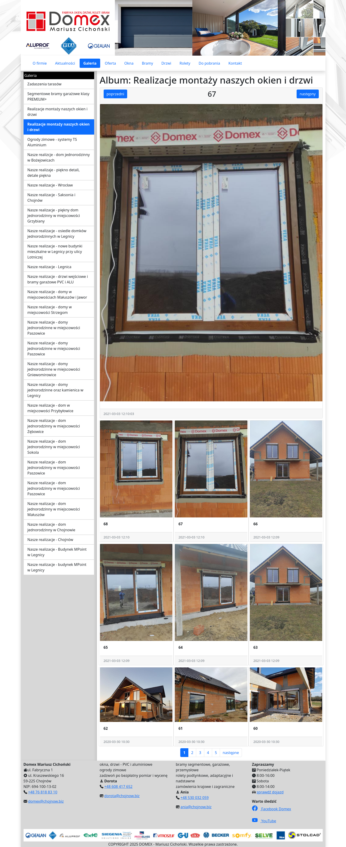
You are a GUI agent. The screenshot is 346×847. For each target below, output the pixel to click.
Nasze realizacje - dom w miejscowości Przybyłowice (50, 408)
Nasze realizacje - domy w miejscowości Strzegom (49, 309)
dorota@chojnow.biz (122, 795)
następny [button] (308, 93)
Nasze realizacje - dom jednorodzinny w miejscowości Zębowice (53, 426)
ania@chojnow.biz (196, 806)
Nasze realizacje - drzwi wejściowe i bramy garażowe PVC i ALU (57, 279)
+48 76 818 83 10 (42, 792)
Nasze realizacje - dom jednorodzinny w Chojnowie (51, 527)
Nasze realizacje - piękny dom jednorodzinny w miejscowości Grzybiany (53, 215)
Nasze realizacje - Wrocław (50, 185)
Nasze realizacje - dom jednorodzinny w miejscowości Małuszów (53, 509)
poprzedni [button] (115, 93)
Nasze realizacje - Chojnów (50, 539)
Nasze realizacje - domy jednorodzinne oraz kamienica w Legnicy (55, 390)
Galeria (89, 63)
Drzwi (166, 63)
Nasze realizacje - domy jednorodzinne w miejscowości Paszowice (53, 328)
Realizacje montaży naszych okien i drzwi (57, 111)
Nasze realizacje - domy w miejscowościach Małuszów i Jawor (57, 294)
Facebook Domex (271, 808)
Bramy (147, 63)
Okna (129, 63)
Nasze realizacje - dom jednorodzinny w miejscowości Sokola (53, 447)
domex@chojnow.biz (46, 801)
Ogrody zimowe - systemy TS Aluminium (52, 142)
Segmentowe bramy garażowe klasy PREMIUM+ (58, 96)
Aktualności (65, 63)
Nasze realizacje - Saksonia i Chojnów (51, 197)
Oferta (110, 63)
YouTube (264, 820)
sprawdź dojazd (270, 792)
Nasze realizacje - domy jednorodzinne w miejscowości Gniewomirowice (53, 369)
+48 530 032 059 (195, 797)
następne (231, 752)
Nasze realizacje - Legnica (49, 266)
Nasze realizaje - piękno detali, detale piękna (53, 172)
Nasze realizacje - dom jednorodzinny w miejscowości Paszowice (53, 468)
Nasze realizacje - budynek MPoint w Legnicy (57, 567)
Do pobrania (209, 63)
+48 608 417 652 (118, 786)
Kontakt (235, 63)
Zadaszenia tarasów (44, 84)
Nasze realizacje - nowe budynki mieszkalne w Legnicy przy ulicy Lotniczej (54, 251)
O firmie (40, 63)
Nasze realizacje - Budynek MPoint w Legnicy (57, 552)
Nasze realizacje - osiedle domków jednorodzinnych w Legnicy (56, 233)
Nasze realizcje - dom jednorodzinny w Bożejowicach (58, 157)
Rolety (185, 63)
